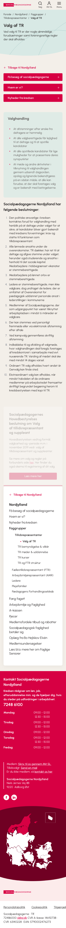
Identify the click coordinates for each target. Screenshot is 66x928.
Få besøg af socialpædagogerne (34, 77)
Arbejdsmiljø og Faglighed (27, 605)
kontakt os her (43, 771)
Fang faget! (17, 599)
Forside (7, 14)
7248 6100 (13, 704)
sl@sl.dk (22, 917)
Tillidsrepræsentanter (15, 18)
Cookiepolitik (39, 907)
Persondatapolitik (14, 907)
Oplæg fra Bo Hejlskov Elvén (28, 638)
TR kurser (23, 557)
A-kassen (15, 610)
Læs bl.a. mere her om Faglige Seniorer (29, 651)
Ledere (16, 580)
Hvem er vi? (34, 87)
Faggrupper (37, 14)
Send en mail (29, 767)
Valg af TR (36, 18)
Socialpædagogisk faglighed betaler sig (29, 630)
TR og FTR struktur (29, 563)
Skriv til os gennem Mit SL (34, 764)
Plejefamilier (19, 586)
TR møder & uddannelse (33, 552)
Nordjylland (21, 14)
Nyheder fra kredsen (34, 98)
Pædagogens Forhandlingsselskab (33, 591)
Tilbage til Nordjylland (20, 67)
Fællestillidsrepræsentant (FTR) (31, 570)
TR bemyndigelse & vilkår (33, 546)
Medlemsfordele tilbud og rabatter (32, 622)
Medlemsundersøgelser (25, 643)
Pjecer (13, 616)
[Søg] (40, 5)
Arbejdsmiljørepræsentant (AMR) (32, 575)
